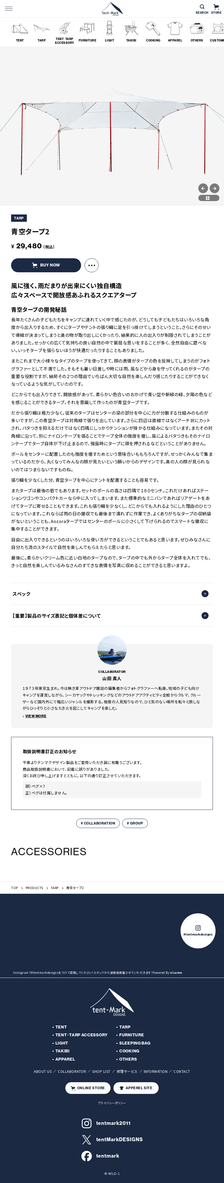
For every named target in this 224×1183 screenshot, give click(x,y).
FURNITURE (131, 1035)
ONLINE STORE (88, 1088)
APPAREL (65, 1059)
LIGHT (62, 1043)
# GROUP (135, 823)
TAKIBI (62, 1051)
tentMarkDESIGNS (112, 1139)
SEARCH (202, 9)
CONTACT (182, 1071)
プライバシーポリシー (112, 1103)
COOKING (129, 1051)
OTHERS (128, 1059)
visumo (176, 972)
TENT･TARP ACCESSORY (81, 1035)
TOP (14, 887)
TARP (55, 887)
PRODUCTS (34, 887)
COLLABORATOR (72, 1071)
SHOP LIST (101, 1071)
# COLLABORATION (98, 823)
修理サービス (127, 1071)
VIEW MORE (35, 716)
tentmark (100, 1156)
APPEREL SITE (136, 1088)
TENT (61, 1027)
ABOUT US (43, 1071)
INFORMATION (156, 1071)
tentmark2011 (106, 1123)
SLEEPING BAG (134, 1043)
